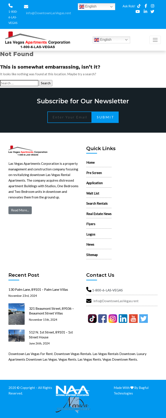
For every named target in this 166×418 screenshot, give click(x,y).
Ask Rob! (129, 6)
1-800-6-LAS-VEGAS (13, 17)
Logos (90, 234)
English (88, 6)
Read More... (20, 210)
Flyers (90, 224)
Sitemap (92, 255)
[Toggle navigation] (155, 40)
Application (94, 183)
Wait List (92, 193)
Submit (105, 117)
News (90, 244)
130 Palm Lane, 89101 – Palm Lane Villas (38, 289)
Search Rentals (97, 203)
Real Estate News (99, 214)
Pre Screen (94, 173)
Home (90, 162)
